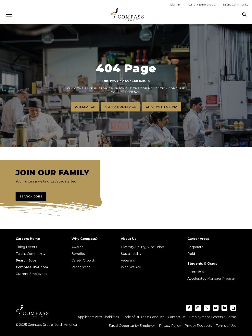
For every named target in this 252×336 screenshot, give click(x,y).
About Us (128, 239)
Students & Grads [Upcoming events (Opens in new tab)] (202, 263)
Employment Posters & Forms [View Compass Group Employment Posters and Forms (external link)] (212, 317)
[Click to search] (244, 14)
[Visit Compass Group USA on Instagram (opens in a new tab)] (198, 308)
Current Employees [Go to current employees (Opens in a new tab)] (201, 4)
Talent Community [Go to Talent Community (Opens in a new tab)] (235, 4)
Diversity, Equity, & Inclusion (142, 247)
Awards (77, 247)
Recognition (81, 267)
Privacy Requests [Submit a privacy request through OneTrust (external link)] (198, 326)
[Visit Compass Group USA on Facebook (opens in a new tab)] (189, 308)
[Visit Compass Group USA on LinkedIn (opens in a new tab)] (224, 308)
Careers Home (28, 239)
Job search (85, 106)
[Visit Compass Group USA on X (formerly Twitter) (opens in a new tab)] (207, 308)
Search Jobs (30, 196)
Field (191, 254)
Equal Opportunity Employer (132, 326)
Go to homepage (120, 106)
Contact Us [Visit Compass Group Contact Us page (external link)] (176, 317)
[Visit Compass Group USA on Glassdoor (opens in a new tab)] (233, 308)
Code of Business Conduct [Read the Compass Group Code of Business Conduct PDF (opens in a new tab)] (143, 317)
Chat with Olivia (161, 106)
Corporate (195, 247)
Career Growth (83, 260)
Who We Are (131, 267)
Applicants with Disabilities (98, 317)
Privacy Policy (170, 326)
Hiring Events (26, 247)
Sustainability (131, 254)
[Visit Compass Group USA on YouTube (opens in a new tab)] (216, 308)
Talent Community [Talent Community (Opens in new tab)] (30, 254)
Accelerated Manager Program (211, 278)
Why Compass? (84, 239)
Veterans (128, 260)
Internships (196, 272)
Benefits (78, 254)
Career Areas (198, 239)
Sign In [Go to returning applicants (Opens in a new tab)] (175, 4)
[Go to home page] (127, 14)
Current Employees (31, 274)
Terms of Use (226, 326)
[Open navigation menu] (9, 15)
